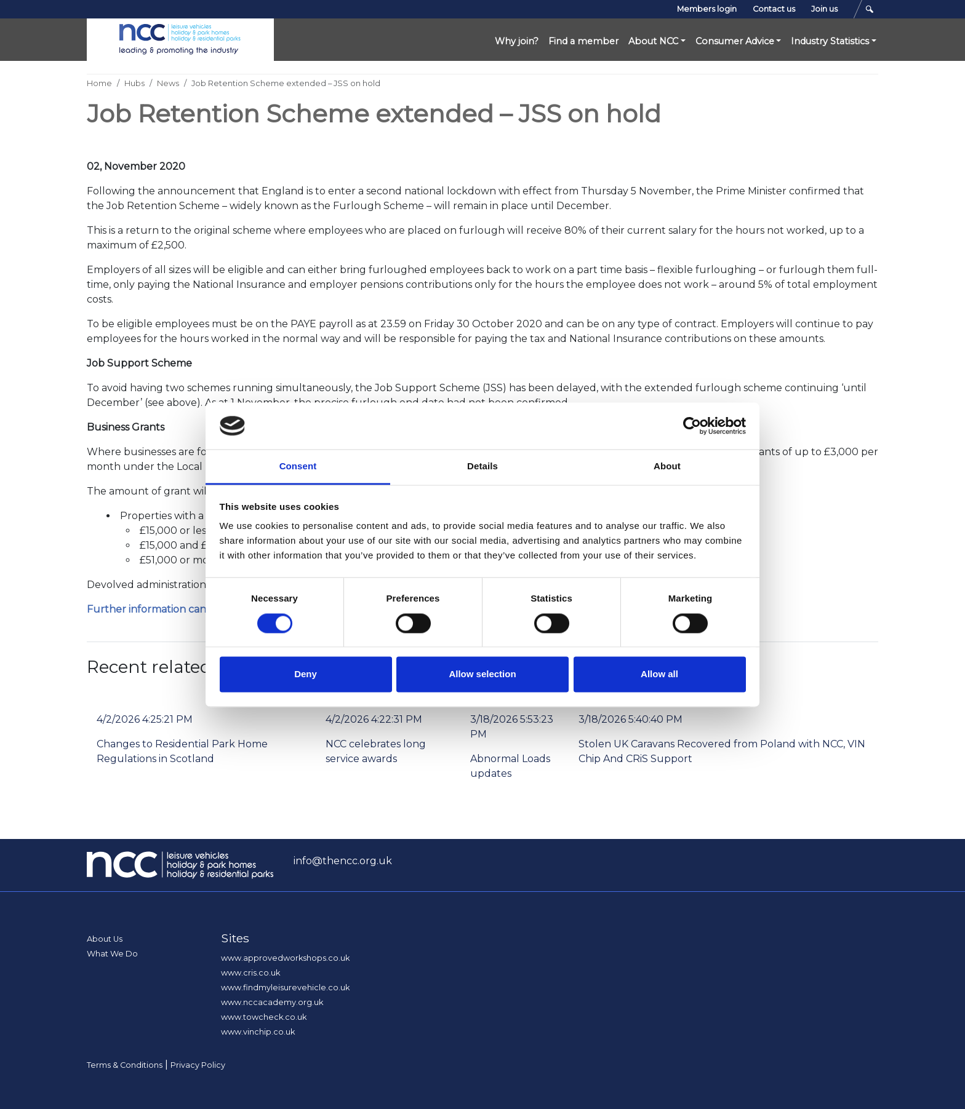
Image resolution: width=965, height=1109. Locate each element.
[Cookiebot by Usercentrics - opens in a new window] (692, 425)
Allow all (659, 674)
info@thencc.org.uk (343, 861)
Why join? (517, 41)
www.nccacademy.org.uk (272, 1002)
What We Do (112, 953)
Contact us (774, 9)
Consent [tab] (298, 466)
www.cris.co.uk (250, 972)
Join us (824, 9)
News (168, 83)
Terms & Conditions (124, 1065)
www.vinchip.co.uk (258, 1031)
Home (99, 83)
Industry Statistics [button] (830, 41)
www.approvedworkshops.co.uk (285, 958)
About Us (104, 939)
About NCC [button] (653, 41)
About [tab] (667, 466)
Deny (305, 674)
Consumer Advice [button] (734, 41)
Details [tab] (482, 466)
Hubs (134, 83)
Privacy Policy (197, 1065)
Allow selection (482, 674)
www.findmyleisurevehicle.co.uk (285, 987)
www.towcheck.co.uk (263, 1017)
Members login (707, 9)
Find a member (583, 41)
